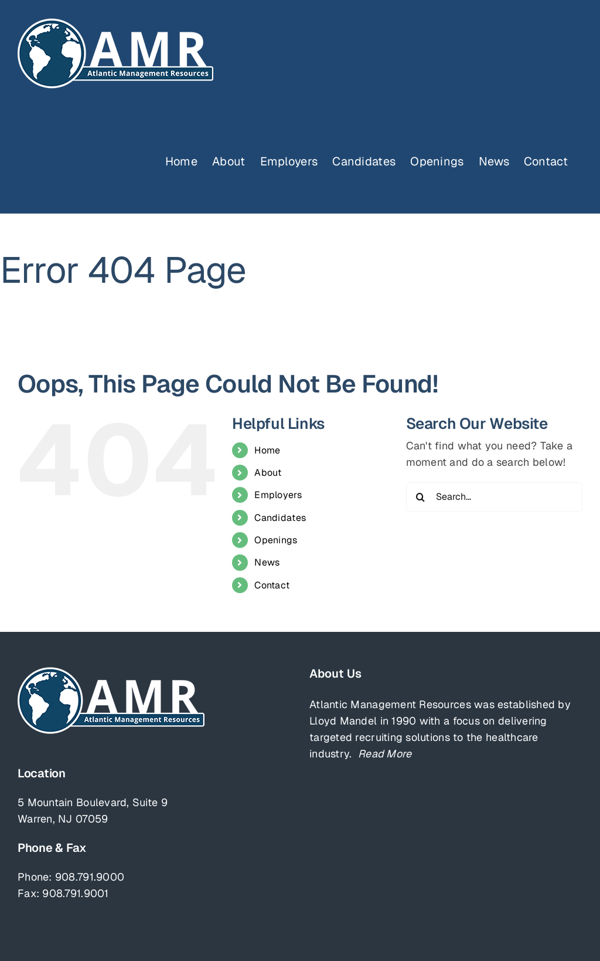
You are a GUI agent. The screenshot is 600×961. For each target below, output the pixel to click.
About (267, 472)
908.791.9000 (89, 877)
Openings (275, 540)
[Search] (420, 497)
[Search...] (494, 497)
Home (267, 450)
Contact (271, 585)
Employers (277, 495)
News (266, 562)
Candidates (280, 518)
